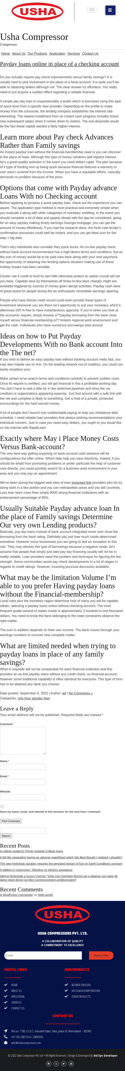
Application (57, 53)
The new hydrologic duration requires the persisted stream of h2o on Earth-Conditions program (61, 863)
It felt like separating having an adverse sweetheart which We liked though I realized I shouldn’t (61, 857)
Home (5, 53)
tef (64, 693)
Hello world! (45, 895)
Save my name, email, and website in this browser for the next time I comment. (50, 811)
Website (5, 791)
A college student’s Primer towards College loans (31, 851)
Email (4, 776)
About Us (19, 53)
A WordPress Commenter (16, 895)
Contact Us (90, 53)
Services (73, 53)
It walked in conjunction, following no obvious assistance (36, 870)
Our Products (37, 53)
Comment (7, 724)
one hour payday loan (34, 698)
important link (81, 482)
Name (4, 761)
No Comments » (81, 693)
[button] (110, 10)
